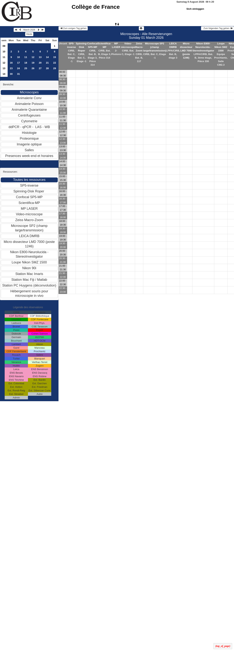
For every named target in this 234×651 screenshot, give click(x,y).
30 (11, 74)
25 (25, 68)
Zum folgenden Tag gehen (217, 28)
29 (54, 68)
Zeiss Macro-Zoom (139, 47)
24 (18, 68)
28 (47, 68)
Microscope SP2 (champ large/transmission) (154, 47)
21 (47, 62)
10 (4, 51)
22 (54, 62)
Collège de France (96, 7)
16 (11, 62)
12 (33, 57)
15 (54, 57)
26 (33, 68)
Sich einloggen (195, 8)
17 (18, 62)
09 (4, 46)
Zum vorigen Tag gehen (73, 28)
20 (40, 62)
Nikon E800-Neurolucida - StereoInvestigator (203, 47)
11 (4, 57)
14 (47, 57)
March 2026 (29, 30)
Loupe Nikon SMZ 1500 (220, 47)
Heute (29, 34)
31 (18, 74)
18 (25, 62)
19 (33, 62)
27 (40, 68)
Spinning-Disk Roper (81, 47)
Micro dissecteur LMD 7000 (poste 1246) (186, 50)
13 (40, 57)
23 (11, 68)
